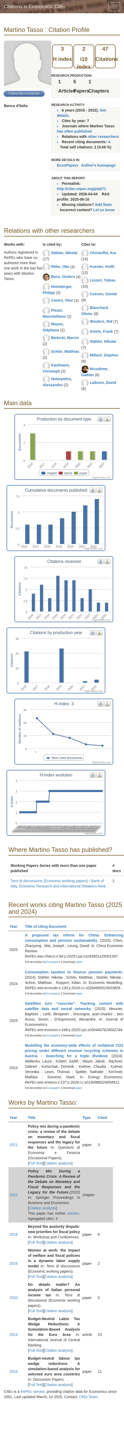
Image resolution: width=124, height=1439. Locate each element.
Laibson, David (103, 382)
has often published (74, 131)
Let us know (104, 210)
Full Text (36, 1163)
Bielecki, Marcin (65, 338)
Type (88, 1118)
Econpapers (53, 961)
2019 (13, 1334)
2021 (13, 1145)
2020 (13, 1298)
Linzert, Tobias (103, 280)
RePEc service (33, 1391)
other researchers (103, 136)
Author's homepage (98, 165)
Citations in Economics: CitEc (35, 6)
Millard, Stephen (104, 355)
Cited (105, 1118)
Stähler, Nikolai (64, 253)
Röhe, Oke (60, 266)
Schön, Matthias (65, 351)
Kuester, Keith (102, 266)
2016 (13, 1234)
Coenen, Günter (103, 294)
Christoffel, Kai (103, 253)
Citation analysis (58, 1163)
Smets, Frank (101, 331)
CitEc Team (88, 1397)
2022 (13, 1195)
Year (15, 926)
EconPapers (67, 165)
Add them (103, 204)
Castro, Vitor (62, 300)
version (73, 1213)
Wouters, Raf (101, 321)
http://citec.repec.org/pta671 (81, 189)
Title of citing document (48, 926)
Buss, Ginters (63, 276)
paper (79, 961)
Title (34, 1118)
